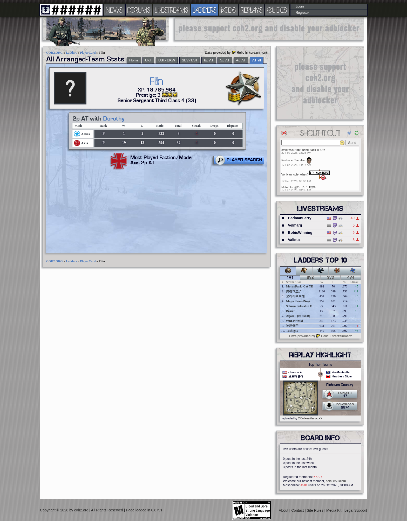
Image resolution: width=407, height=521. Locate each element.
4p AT (241, 60)
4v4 (350, 277)
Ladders (71, 52)
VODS (228, 9)
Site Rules (315, 510)
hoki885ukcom (336, 481)
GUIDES (277, 9)
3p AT (224, 60)
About (284, 510)
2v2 (310, 277)
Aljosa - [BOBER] (298, 316)
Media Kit (334, 510)
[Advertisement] (269, 28)
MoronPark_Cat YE (299, 286)
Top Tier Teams (320, 365)
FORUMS (138, 9)
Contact (298, 510)
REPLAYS (251, 9)
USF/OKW (166, 60)
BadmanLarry (299, 218)
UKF (148, 60)
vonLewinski (294, 321)
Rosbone (287, 160)
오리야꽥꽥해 (295, 296)
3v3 (330, 277)
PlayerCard (88, 52)
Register (302, 13)
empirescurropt (290, 149)
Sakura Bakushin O (299, 306)
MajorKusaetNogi (298, 301)
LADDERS (204, 9)
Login (300, 6)
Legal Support (355, 510)
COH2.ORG (54, 52)
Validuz (294, 240)
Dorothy (113, 119)
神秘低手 (292, 326)
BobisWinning (300, 232)
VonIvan (286, 174)
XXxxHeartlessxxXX (310, 418)
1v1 (290, 277)
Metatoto (287, 187)
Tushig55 (292, 331)
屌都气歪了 (294, 291)
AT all (256, 60)
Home (133, 60)
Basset (290, 311)
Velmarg (295, 225)
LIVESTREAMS (171, 9)
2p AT (208, 60)
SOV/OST (189, 60)
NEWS (114, 9)
